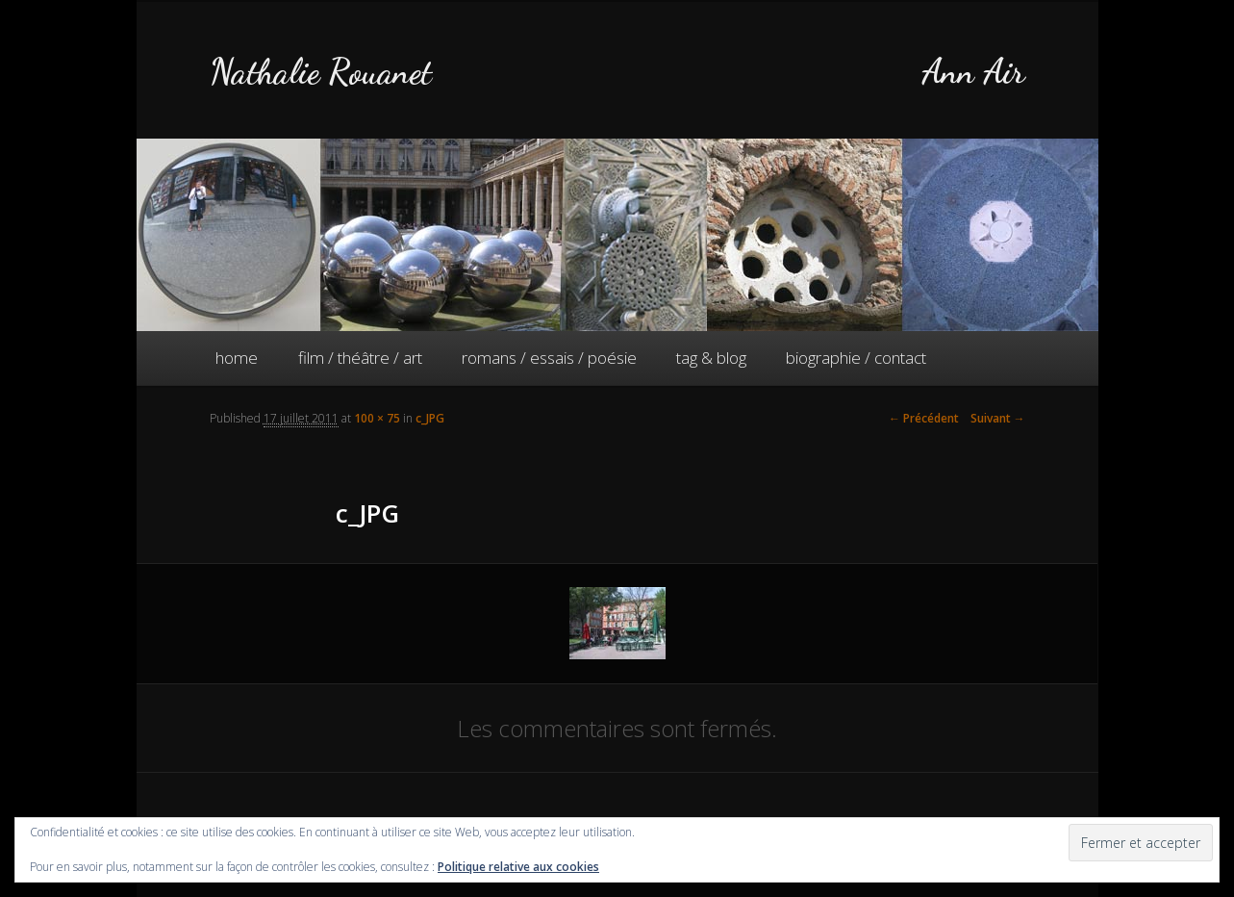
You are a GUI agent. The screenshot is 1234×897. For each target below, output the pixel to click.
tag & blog (711, 357)
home (236, 357)
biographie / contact (856, 357)
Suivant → (997, 418)
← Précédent (924, 418)
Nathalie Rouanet (321, 71)
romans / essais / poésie (549, 357)
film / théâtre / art (360, 357)
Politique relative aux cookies (518, 867)
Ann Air (973, 71)
